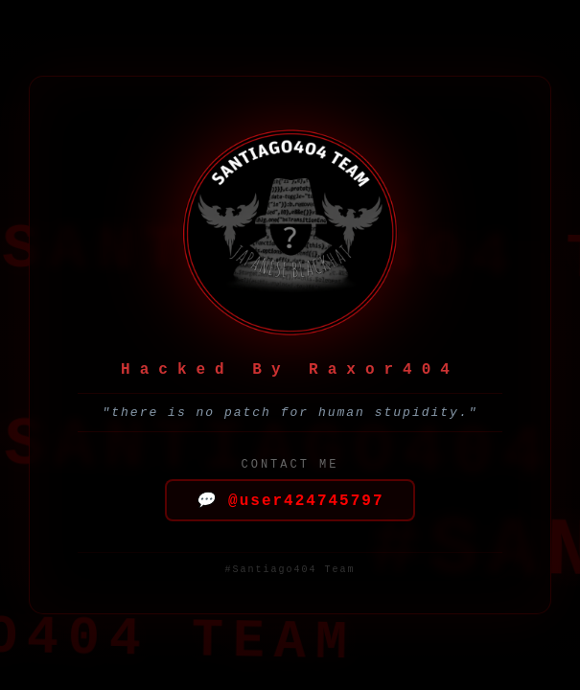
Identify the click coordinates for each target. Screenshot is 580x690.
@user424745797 (289, 501)
